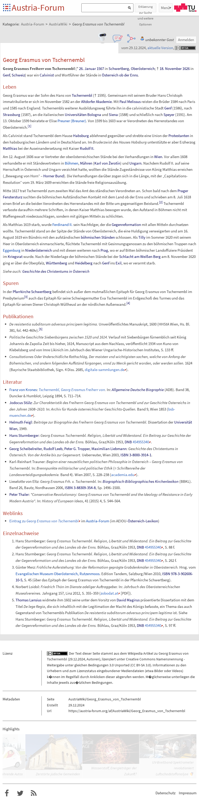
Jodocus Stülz (20, 402)
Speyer (169, 114)
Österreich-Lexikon (143, 520)
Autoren (93, 659)
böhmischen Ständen (98, 237)
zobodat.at (109, 593)
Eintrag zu (44, 520)
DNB (128, 441)
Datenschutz (165, 792)
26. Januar (87, 68)
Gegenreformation (126, 224)
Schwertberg (119, 68)
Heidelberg (84, 263)
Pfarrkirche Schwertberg (32, 291)
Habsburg (81, 135)
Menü (165, 7)
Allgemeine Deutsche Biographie (138, 389)
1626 (186, 68)
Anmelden (186, 39)
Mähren (86, 163)
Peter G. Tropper (77, 448)
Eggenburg (11, 250)
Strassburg (11, 114)
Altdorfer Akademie (96, 101)
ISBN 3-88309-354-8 (80, 487)
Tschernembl (82, 95)
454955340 (141, 441)
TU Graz (185, 7)
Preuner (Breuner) (72, 120)
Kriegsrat (15, 256)
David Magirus (128, 599)
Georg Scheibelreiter (25, 448)
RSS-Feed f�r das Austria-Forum (34, 793)
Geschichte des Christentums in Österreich (55, 271)
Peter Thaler (19, 494)
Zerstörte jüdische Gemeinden (58, 774)
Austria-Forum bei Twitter (20, 793)
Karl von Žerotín (107, 163)
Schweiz (18, 75)
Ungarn (135, 163)
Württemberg (56, 263)
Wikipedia (135, 653)
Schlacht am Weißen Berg (140, 256)
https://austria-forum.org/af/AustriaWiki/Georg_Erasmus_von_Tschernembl (126, 710)
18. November (171, 68)
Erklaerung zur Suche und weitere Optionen (145, 8)
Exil (119, 263)
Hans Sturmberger (24, 435)
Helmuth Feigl (20, 422)
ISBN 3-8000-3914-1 (135, 454)
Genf (6, 75)
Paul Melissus (130, 101)
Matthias (10, 148)
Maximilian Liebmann (108, 448)
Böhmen (71, 163)
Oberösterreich (143, 68)
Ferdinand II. (62, 224)
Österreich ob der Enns (120, 75)
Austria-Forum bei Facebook (7, 793)
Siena (113, 114)
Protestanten (178, 135)
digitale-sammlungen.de (104, 369)
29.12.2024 (77, 659)
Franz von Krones (23, 389)
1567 (100, 68)
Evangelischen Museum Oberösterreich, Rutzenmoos (58, 573)
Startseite (7, 7)
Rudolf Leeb (53, 448)
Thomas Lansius (28, 599)
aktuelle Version (160, 47)
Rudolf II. (87, 148)
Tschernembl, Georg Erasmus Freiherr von (72, 389)
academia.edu (122, 474)
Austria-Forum (38, 7)
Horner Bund (53, 175)
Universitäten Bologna (83, 114)
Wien (158, 156)
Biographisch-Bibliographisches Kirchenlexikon (141, 481)
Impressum (187, 792)
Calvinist (47, 75)
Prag (104, 250)
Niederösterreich (38, 250)
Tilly (141, 237)
